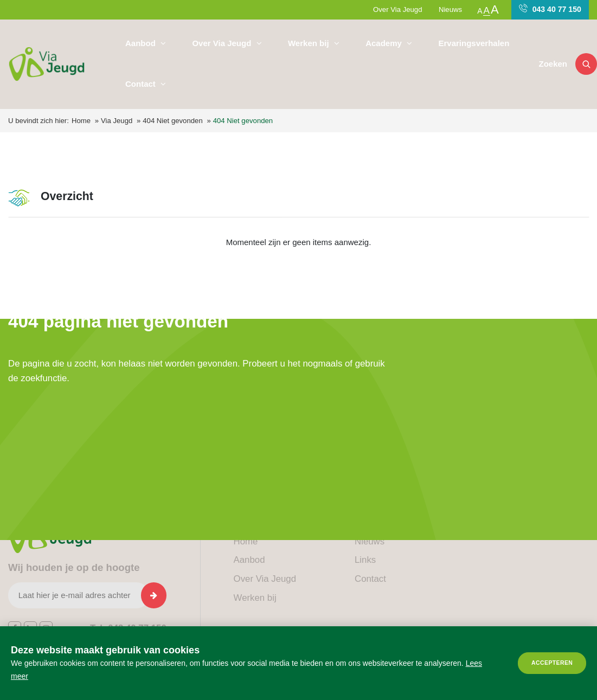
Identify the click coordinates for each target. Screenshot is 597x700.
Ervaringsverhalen (473, 43)
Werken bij (309, 43)
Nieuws (450, 9)
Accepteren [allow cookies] (552, 663)
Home (81, 121)
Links (365, 560)
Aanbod (141, 43)
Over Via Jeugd (397, 9)
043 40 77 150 (550, 9)
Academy (384, 43)
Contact (141, 83)
